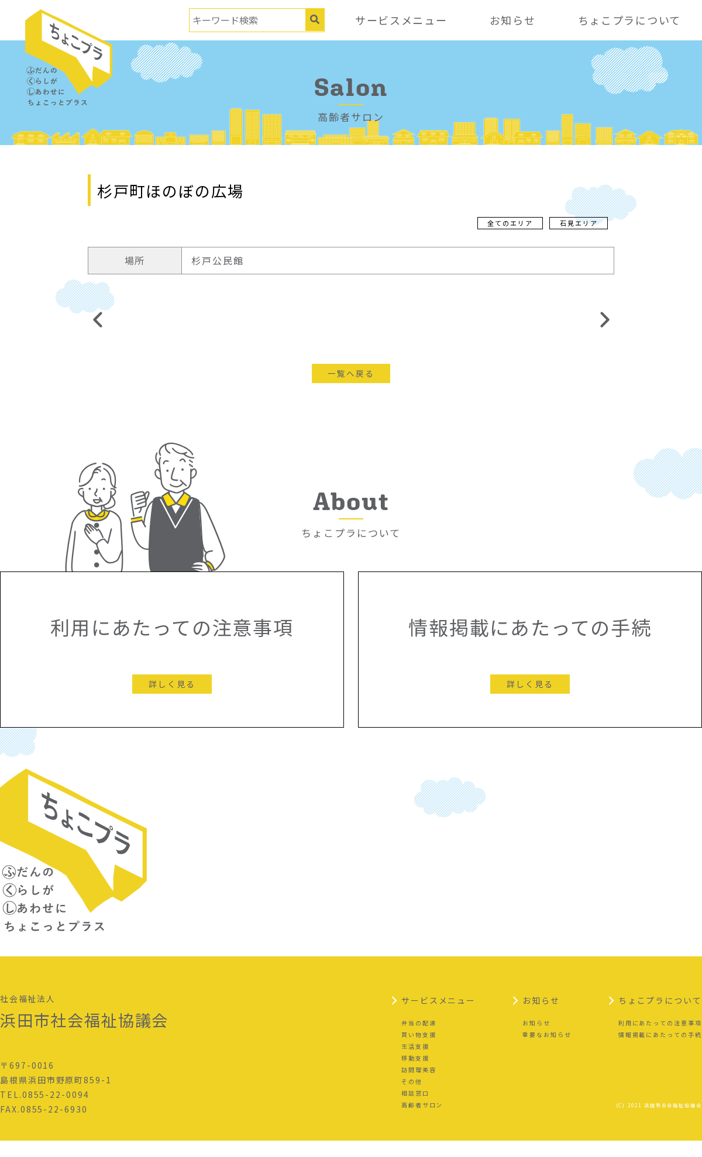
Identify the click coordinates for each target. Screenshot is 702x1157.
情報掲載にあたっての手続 (660, 1050)
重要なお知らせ (546, 1050)
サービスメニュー (399, 19)
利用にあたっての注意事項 (660, 1039)
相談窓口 (415, 1109)
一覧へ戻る (351, 373)
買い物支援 (418, 1050)
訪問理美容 (418, 1086)
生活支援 (415, 1062)
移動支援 (415, 1074)
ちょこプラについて (629, 19)
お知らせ (511, 19)
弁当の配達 (418, 1039)
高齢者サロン (422, 1121)
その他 (411, 1097)
